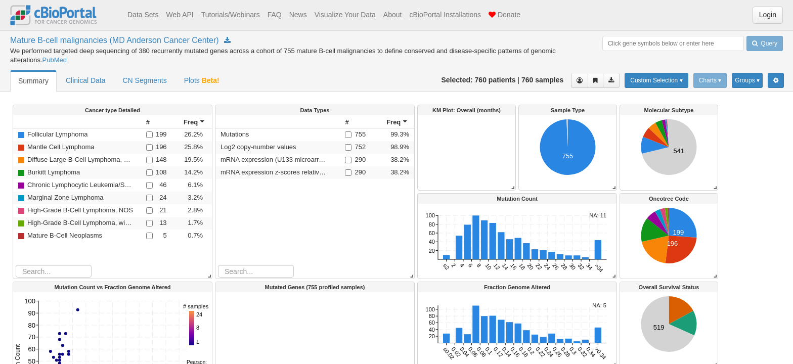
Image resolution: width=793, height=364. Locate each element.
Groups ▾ (747, 80)
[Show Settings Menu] (776, 80)
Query (764, 43)
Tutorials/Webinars (230, 15)
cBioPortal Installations (445, 15)
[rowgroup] (314, 196)
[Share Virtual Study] (595, 80)
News (298, 15)
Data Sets (142, 15)
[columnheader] (354, 122)
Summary (33, 81)
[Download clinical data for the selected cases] (611, 80)
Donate (504, 15)
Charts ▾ (710, 80)
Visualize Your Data (345, 15)
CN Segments (145, 80)
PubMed (54, 60)
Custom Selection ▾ (656, 80)
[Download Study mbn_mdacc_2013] (227, 40)
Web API (179, 15)
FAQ (275, 15)
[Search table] (256, 271)
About (392, 15)
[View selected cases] (579, 80)
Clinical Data (86, 80)
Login (767, 15)
